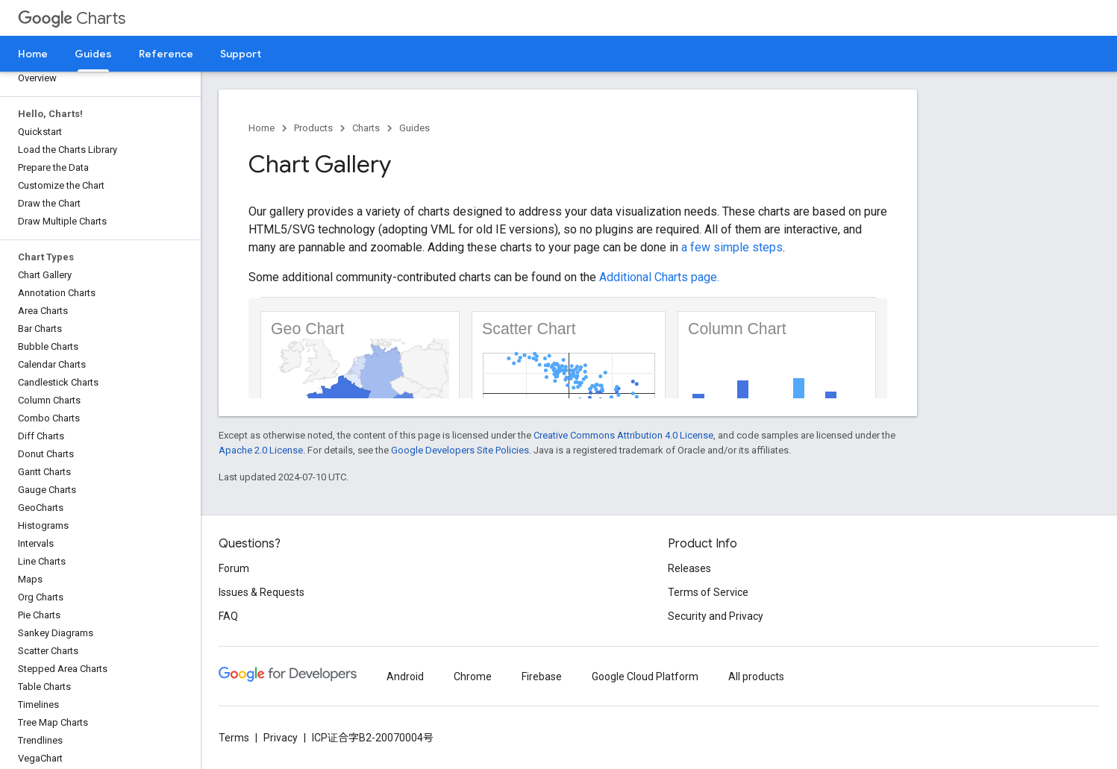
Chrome (473, 676)
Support (240, 53)
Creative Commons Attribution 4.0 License (623, 435)
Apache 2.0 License (261, 450)
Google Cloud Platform (645, 676)
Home (33, 53)
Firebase (542, 676)
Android (405, 676)
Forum (234, 568)
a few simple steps (732, 247)
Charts (71, 18)
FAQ (228, 616)
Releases (689, 568)
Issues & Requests (261, 592)
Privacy (280, 738)
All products (756, 676)
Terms (234, 738)
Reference (166, 53)
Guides (414, 128)
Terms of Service (708, 592)
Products (313, 128)
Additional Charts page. (659, 277)
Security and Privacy (715, 616)
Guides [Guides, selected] (93, 53)
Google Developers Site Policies (460, 450)
